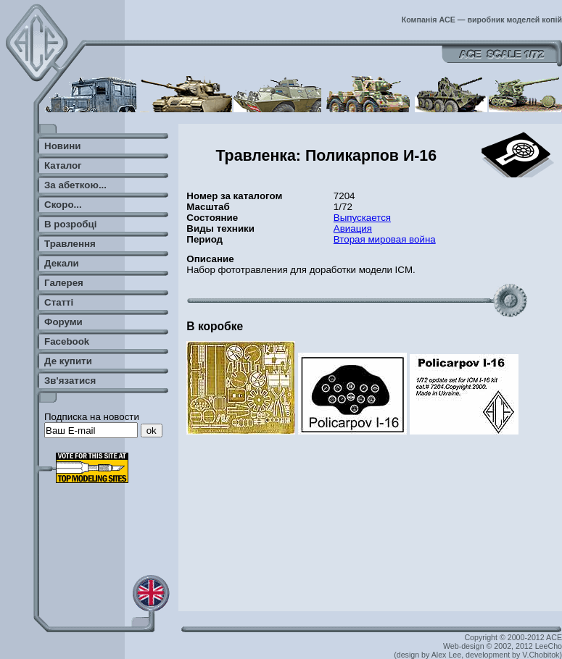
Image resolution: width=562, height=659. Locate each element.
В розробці (70, 224)
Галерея (63, 282)
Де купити (68, 361)
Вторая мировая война (385, 239)
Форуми (63, 321)
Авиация (353, 228)
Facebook (66, 341)
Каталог (63, 165)
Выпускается (362, 217)
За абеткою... (75, 185)
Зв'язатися (70, 380)
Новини (62, 145)
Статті (58, 302)
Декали (61, 263)
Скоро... (63, 204)
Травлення (70, 243)
